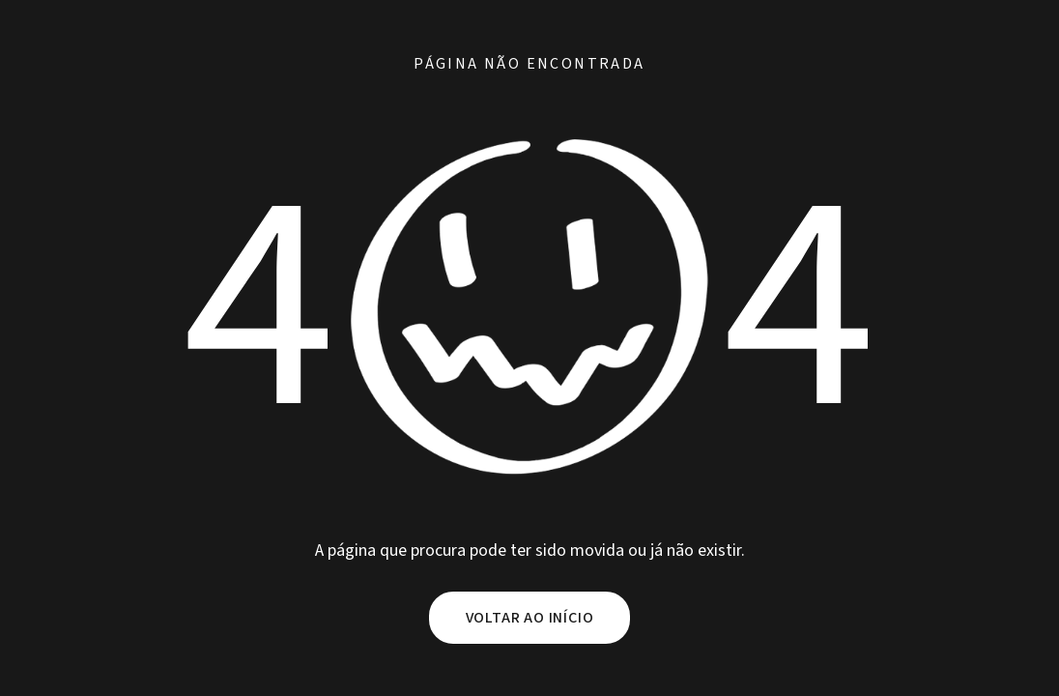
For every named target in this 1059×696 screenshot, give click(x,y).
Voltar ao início (530, 617)
